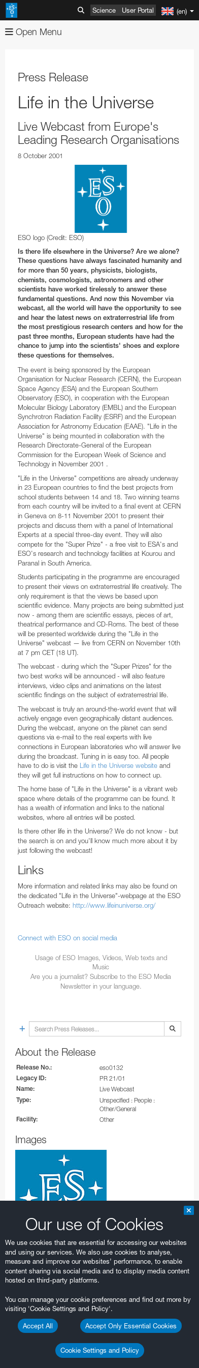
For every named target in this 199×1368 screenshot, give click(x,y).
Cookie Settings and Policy (99, 1350)
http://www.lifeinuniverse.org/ (114, 905)
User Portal (138, 10)
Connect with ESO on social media (67, 938)
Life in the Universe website (118, 765)
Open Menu (33, 31)
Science (104, 10)
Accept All (38, 1326)
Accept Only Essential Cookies (131, 1326)
